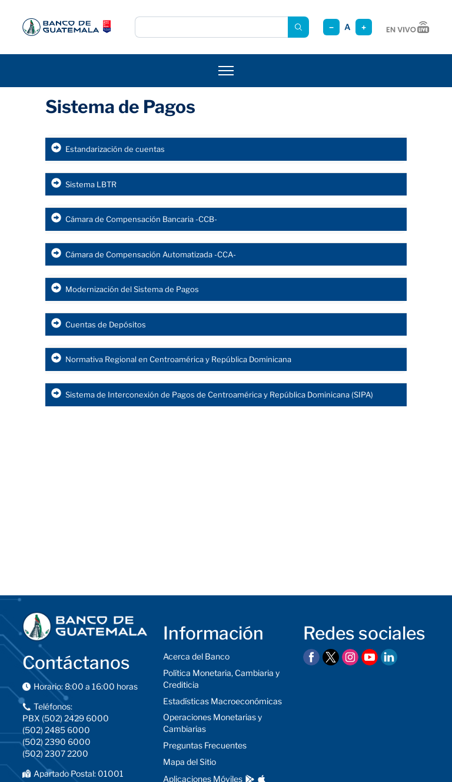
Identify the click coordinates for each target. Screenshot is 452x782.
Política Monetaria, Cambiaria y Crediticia (221, 679)
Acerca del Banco (196, 656)
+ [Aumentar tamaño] (363, 27)
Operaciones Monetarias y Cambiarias (212, 723)
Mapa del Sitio (189, 762)
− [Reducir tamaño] (331, 27)
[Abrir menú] (226, 70)
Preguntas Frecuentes (205, 745)
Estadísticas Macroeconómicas (222, 701)
